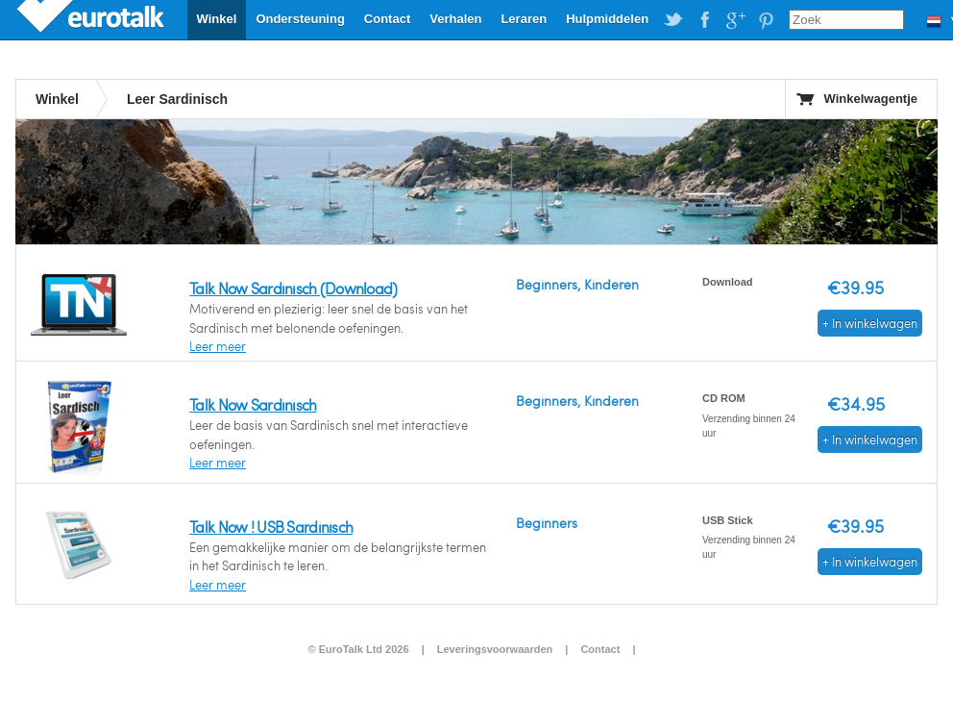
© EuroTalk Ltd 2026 (357, 649)
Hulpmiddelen (607, 19)
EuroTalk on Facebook (704, 20)
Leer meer (217, 346)
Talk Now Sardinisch (252, 404)
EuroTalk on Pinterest (765, 20)
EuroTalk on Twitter (673, 20)
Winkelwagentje (870, 98)
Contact (387, 19)
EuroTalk (92, 19)
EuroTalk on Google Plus (735, 20)
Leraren (524, 19)
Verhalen (455, 19)
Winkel (217, 19)
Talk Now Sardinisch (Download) (293, 288)
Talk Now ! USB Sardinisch (271, 526)
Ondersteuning (300, 19)
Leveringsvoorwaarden (494, 649)
